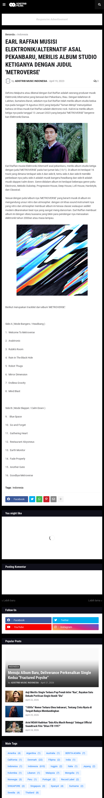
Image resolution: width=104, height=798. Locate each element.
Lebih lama (94, 600)
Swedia (14, 792)
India (70, 759)
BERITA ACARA (75, 753)
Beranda (10, 34)
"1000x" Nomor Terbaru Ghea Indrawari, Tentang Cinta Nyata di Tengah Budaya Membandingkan (58, 709)
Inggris (56, 766)
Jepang (89, 766)
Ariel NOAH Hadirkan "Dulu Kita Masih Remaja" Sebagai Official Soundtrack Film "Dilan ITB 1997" (58, 724)
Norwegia (15, 779)
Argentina (33, 753)
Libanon (33, 772)
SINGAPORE (16, 786)
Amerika (14, 753)
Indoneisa (15, 766)
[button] (4, 5)
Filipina (54, 759)
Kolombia (15, 772)
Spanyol (57, 786)
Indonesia (22, 34)
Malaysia (52, 772)
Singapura (37, 786)
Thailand (32, 792)
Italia (73, 766)
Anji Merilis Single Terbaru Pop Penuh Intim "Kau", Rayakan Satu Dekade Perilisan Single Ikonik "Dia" (59, 694)
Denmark (35, 759)
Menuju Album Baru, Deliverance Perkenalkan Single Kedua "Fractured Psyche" (49, 675)
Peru (32, 779)
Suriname (76, 786)
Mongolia (72, 772)
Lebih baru (9, 600)
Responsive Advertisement (52, 19)
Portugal (48, 779)
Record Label (70, 779)
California (15, 759)
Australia (53, 753)
